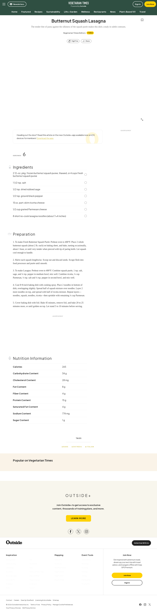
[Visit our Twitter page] (78, 532)
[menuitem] (14, 11)
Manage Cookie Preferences (63, 605)
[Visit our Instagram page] (86, 532)
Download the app (45, 138)
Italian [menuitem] (90, 447)
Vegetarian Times (78, 3)
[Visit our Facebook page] (70, 532)
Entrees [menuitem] (77, 447)
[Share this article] (86, 41)
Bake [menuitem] (65, 447)
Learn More (78, 518)
